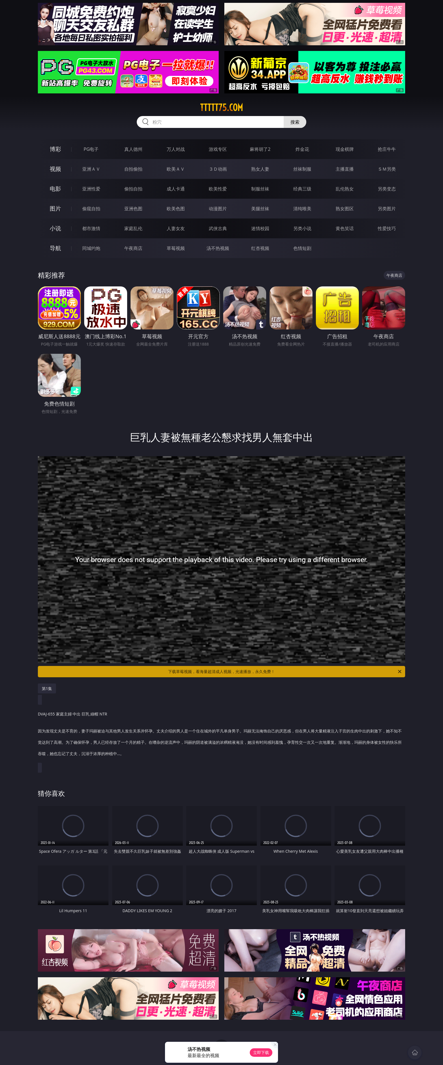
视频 (55, 169)
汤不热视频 (218, 248)
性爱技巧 (387, 228)
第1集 (47, 688)
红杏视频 (260, 248)
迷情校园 (260, 228)
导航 (55, 248)
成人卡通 (176, 189)
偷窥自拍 (91, 208)
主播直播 (345, 169)
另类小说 (302, 228)
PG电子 (91, 149)
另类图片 (387, 208)
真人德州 (133, 149)
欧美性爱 (218, 189)
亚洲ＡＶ (91, 169)
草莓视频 (176, 248)
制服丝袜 (260, 189)
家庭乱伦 (133, 228)
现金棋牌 (345, 149)
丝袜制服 (302, 169)
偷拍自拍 (133, 189)
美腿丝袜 (260, 208)
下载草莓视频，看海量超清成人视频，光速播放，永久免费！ (285, 671)
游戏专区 (218, 149)
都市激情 (91, 228)
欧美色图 (176, 208)
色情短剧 (302, 248)
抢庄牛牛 (387, 149)
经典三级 (302, 189)
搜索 (294, 122)
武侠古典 (218, 228)
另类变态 (387, 189)
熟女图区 (345, 208)
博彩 (55, 149)
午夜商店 (133, 248)
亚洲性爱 (91, 189)
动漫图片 (218, 208)
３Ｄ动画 (218, 169)
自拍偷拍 (133, 169)
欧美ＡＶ (176, 169)
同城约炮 (91, 248)
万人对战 (176, 149)
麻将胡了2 (260, 149)
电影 (55, 188)
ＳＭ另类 (387, 169)
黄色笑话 (345, 228)
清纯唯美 (302, 208)
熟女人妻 (260, 169)
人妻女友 (176, 228)
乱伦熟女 (345, 189)
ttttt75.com (221, 107)
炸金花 (302, 149)
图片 (55, 208)
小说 (55, 228)
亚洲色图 (133, 208)
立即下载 (261, 1052)
